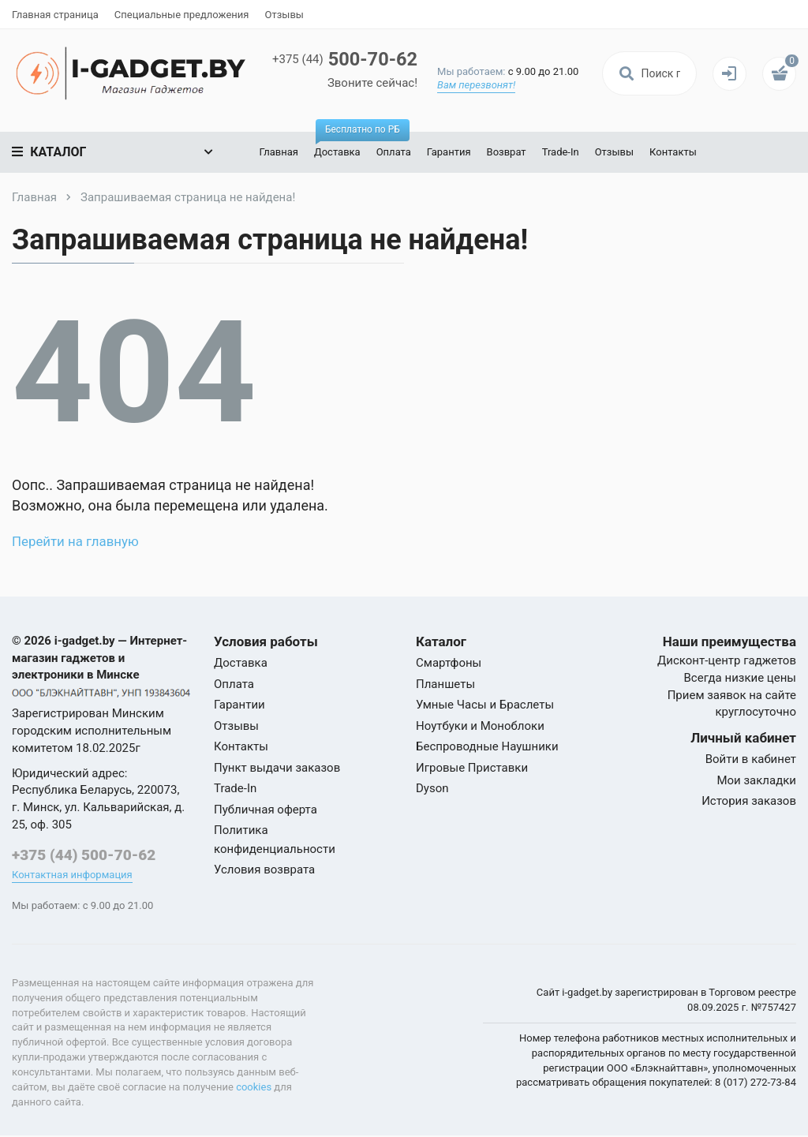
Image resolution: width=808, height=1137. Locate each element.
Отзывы (283, 15)
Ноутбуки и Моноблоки (480, 726)
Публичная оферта (265, 809)
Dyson (432, 788)
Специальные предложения (181, 15)
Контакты (670, 152)
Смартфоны (448, 663)
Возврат (503, 152)
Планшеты (445, 684)
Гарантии (239, 705)
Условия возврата (264, 869)
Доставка (338, 145)
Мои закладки (756, 780)
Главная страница (55, 15)
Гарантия (446, 152)
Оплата (390, 152)
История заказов (748, 801)
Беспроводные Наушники (487, 746)
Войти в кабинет (750, 759)
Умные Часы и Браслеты (485, 705)
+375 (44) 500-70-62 (83, 855)
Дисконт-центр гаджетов (726, 660)
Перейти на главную (80, 541)
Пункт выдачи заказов (277, 768)
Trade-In (557, 152)
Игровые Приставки (472, 768)
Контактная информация (72, 875)
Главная (275, 152)
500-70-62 (357, 60)
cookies (253, 1088)
